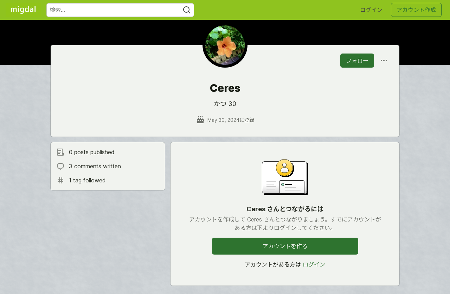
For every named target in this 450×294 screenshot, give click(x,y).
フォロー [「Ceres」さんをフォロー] (357, 60)
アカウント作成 (416, 9)
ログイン (371, 9)
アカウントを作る (285, 246)
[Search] (187, 10)
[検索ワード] (120, 10)
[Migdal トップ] (23, 10)
